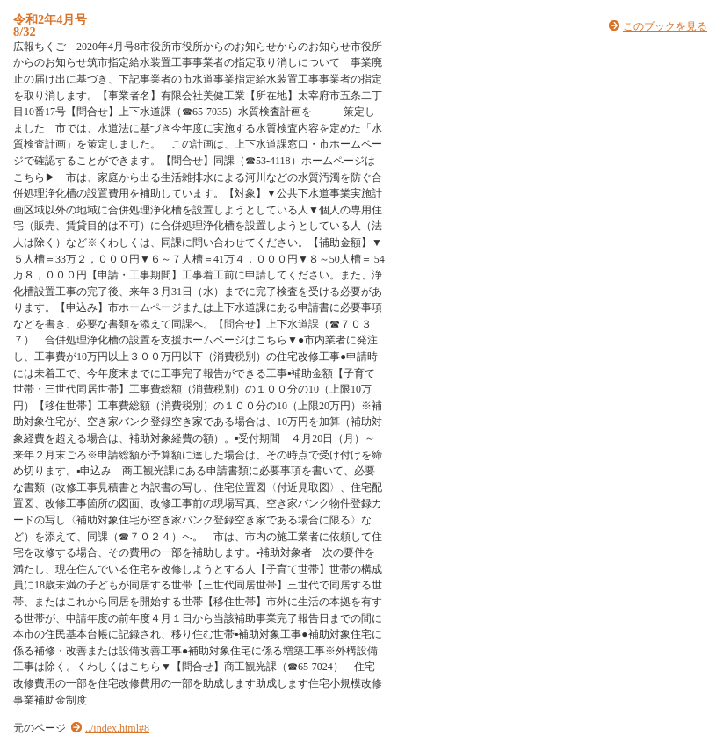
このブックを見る (665, 26)
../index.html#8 (117, 728)
